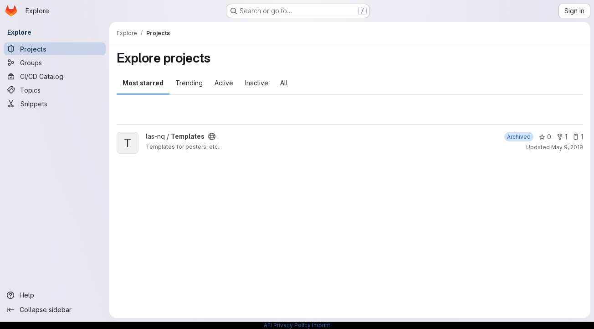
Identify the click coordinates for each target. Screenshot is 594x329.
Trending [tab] (189, 83)
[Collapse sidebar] (55, 309)
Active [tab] (224, 83)
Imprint (321, 325)
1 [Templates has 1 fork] (562, 137)
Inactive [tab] (256, 83)
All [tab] (284, 83)
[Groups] (55, 62)
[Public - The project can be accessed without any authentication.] (211, 136)
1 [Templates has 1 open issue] (578, 137)
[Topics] (55, 90)
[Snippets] (55, 103)
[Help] (55, 295)
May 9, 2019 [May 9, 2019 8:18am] (567, 147)
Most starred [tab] (143, 83)
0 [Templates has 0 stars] (545, 137)
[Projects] (55, 48)
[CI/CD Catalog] (55, 76)
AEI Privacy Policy (287, 325)
